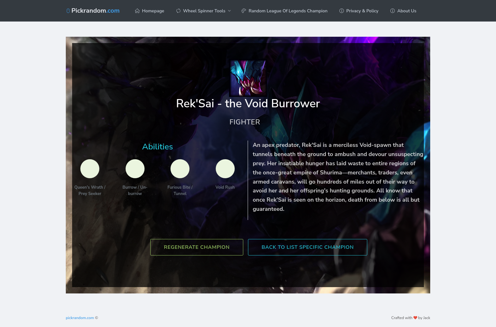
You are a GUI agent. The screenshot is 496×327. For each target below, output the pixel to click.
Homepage (149, 11)
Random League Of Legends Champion (284, 11)
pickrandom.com (80, 317)
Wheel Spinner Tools (201, 11)
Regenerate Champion (197, 247)
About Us (403, 11)
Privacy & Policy (358, 11)
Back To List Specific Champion (308, 247)
